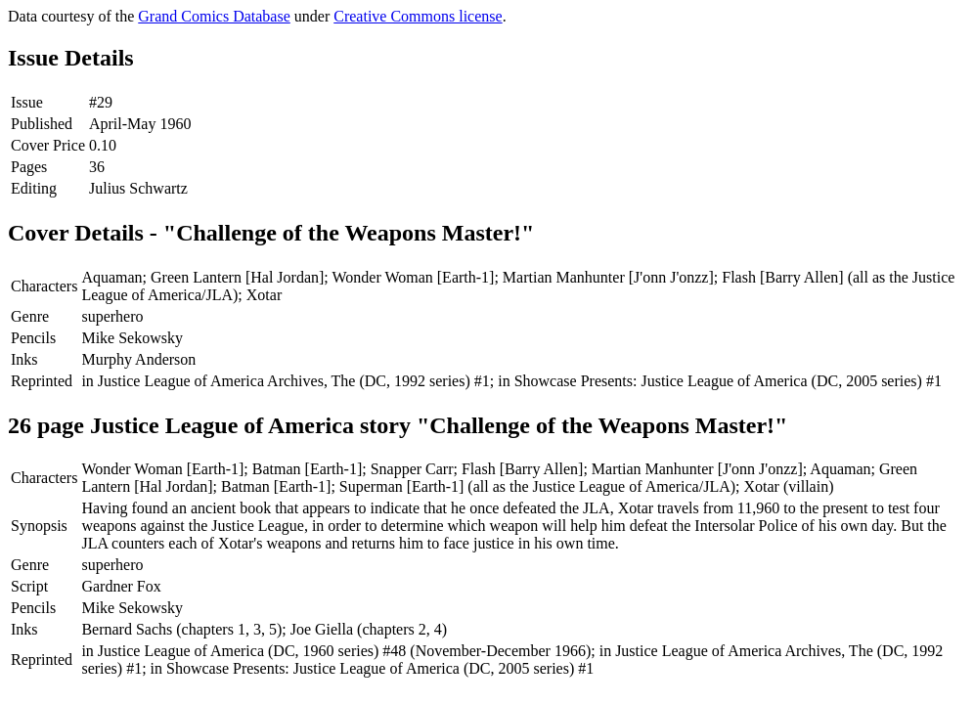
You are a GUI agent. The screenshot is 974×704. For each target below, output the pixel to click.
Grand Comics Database (214, 16)
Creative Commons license (417, 16)
